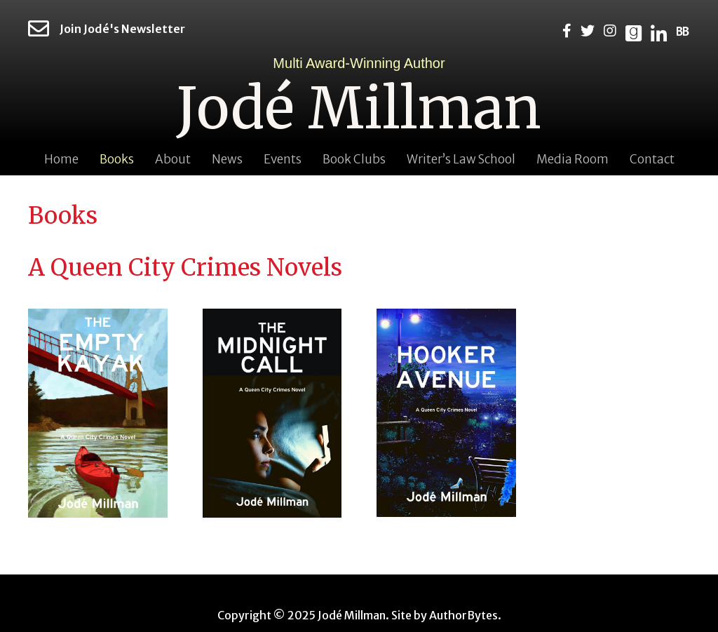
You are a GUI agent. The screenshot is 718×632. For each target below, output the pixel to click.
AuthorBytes (463, 615)
